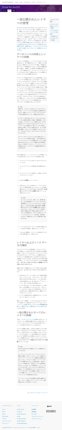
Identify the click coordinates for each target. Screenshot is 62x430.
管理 (13, 10)
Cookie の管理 (32, 427)
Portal (16, 2)
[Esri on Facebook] (50, 411)
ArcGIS (18, 416)
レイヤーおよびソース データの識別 (54, 32)
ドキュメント (5, 423)
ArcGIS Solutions (21, 421)
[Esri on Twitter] (47, 411)
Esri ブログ (34, 414)
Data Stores (27, 2)
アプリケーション (41, 2)
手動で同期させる (27, 42)
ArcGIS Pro (19, 411)
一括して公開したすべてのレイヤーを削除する (30, 48)
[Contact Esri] (54, 411)
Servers (21, 2)
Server (3, 414)
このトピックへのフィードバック (39, 392)
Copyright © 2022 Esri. (7, 427)
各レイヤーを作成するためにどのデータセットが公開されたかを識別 (32, 44)
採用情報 (34, 411)
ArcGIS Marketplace (22, 423)
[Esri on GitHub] (52, 411)
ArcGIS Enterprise (7, 2)
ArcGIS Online (20, 409)
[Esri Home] (49, 406)
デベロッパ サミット (37, 418)
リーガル (38, 427)
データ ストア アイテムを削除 (30, 319)
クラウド (33, 2)
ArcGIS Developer (21, 418)
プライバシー (25, 427)
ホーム (4, 10)
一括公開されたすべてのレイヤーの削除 (54, 38)
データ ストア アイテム (23, 29)
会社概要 (34, 409)
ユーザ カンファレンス (37, 416)
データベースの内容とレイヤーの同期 (54, 26)
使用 (9, 10)
